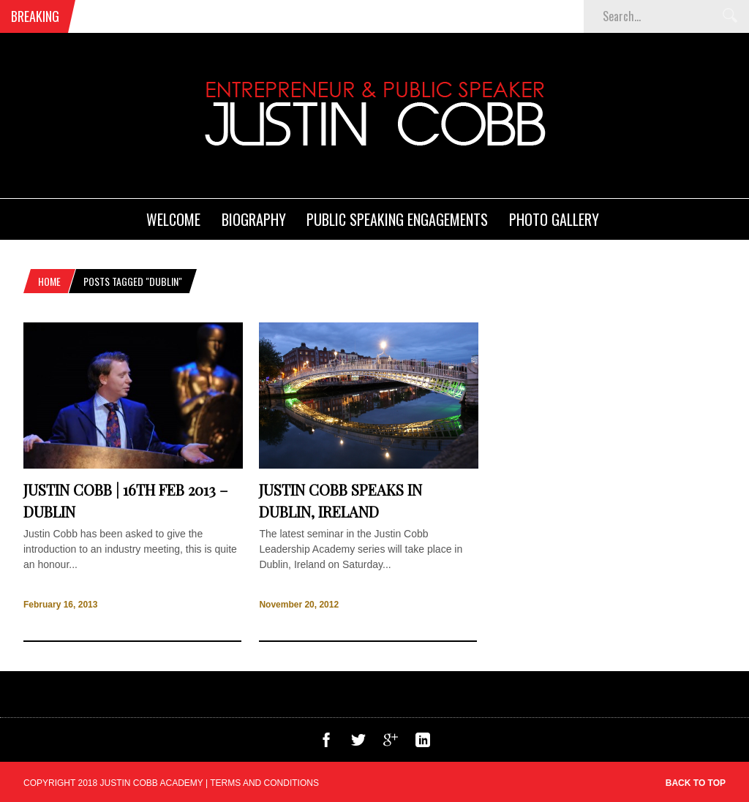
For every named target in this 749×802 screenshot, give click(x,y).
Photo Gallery (554, 219)
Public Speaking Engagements (397, 219)
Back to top (696, 783)
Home (49, 281)
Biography (254, 219)
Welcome (173, 219)
